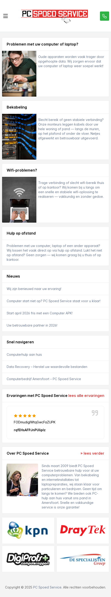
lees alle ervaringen (86, 395)
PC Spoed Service (47, 587)
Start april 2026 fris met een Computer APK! (40, 313)
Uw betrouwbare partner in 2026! (32, 325)
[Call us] (104, 16)
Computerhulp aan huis (24, 354)
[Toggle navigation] (5, 16)
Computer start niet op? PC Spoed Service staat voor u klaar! (53, 301)
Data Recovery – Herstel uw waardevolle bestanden (47, 367)
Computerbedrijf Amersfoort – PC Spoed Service (44, 379)
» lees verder (92, 453)
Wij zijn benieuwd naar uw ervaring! (34, 289)
